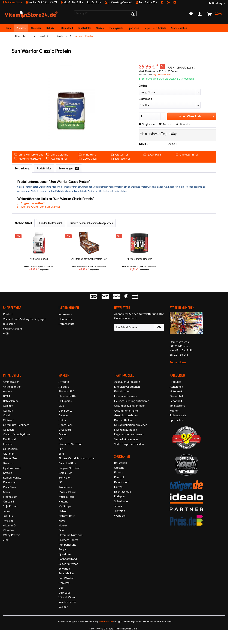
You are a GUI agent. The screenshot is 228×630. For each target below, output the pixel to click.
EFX (61, 448)
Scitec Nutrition (68, 563)
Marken (174, 410)
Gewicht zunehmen (126, 415)
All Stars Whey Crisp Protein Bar (89, 258)
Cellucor (64, 415)
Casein (7, 415)
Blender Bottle (67, 396)
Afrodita (64, 381)
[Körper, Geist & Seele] (155, 28)
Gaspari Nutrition (69, 468)
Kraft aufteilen (123, 420)
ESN (61, 453)
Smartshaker (66, 573)
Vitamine (8, 530)
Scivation (64, 568)
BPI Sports (65, 400)
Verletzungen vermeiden (129, 444)
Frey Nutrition (67, 463)
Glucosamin (10, 448)
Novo (62, 520)
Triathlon (119, 510)
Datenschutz (66, 323)
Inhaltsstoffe (177, 405)
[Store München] (179, 28)
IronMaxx (64, 477)
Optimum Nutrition (71, 534)
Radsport (119, 496)
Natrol (62, 511)
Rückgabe (9, 323)
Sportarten (176, 420)
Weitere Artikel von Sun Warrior (38, 206)
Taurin (7, 511)
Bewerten (183, 124)
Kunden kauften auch (50, 223)
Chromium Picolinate (16, 424)
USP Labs (64, 592)
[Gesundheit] (67, 28)
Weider (63, 606)
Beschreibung (22, 168)
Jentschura (65, 487)
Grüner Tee (10, 458)
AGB (6, 333)
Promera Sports (68, 539)
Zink (5, 539)
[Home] (8, 28)
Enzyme (8, 444)
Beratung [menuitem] (216, 3)
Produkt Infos (44, 168)
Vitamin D (9, 525)
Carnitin (8, 410)
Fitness (118, 472)
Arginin (7, 391)
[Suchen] (132, 14)
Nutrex (63, 525)
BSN (61, 405)
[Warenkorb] (215, 14)
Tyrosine (8, 520)
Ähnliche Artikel (23, 223)
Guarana (8, 463)
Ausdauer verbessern (127, 381)
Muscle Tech (66, 496)
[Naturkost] (51, 28)
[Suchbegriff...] (105, 13)
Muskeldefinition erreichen (130, 424)
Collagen (8, 429)
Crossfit (119, 467)
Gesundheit (177, 396)
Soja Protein (10, 506)
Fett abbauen (122, 391)
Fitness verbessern (125, 396)
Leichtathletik (122, 491)
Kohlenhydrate (12, 477)
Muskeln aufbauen (125, 429)
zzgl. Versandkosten (162, 74)
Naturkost (176, 391)
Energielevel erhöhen (127, 386)
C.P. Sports (65, 410)
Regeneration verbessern (129, 434)
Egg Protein (10, 439)
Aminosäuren (11, 381)
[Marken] (99, 28)
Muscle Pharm (67, 492)
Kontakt (8, 314)
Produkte (175, 381)
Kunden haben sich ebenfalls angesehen (91, 223)
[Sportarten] (133, 28)
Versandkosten (106, 621)
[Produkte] (21, 28)
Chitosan (8, 420)
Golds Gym (65, 472)
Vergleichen (147, 124)
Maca (6, 492)
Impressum (65, 314)
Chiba (62, 420)
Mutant (63, 501)
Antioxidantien (12, 386)
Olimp (62, 530)
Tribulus (8, 515)
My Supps (65, 506)
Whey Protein (11, 534)
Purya (62, 549)
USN (61, 587)
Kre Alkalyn (10, 482)
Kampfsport (121, 482)
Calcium (8, 405)
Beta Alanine (11, 400)
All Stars (64, 386)
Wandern (120, 515)
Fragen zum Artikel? (31, 203)
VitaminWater (67, 597)
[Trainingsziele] (115, 28)
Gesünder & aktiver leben (129, 405)
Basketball (120, 462)
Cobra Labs (65, 424)
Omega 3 (8, 501)
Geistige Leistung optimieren (131, 400)
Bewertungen (69, 168)
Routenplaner (178, 362)
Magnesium (10, 496)
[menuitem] (91, 2)
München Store (13, 2)
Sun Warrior (66, 578)
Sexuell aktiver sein (126, 439)
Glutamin (8, 453)
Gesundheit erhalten (126, 410)
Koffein (7, 472)
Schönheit (176, 400)
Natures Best (67, 515)
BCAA (7, 396)
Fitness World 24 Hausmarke (76, 458)
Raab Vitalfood (68, 558)
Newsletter (65, 319)
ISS (60, 482)
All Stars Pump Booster (139, 258)
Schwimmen (121, 501)
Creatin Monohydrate (16, 434)
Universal (64, 582)
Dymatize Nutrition (70, 444)
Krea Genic (10, 487)
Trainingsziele (178, 415)
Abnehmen (176, 386)
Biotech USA (66, 391)
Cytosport (65, 429)
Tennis (118, 506)
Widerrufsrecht (12, 328)
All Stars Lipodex (39, 258)
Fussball (119, 477)
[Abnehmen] (36, 28)
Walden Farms (67, 602)
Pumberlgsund (67, 544)
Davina (63, 434)
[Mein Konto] (200, 14)
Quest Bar (65, 554)
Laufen (118, 486)
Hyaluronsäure (12, 468)
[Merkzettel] (191, 14)
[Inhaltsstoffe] (84, 28)
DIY (61, 439)
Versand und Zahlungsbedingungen (24, 319)
